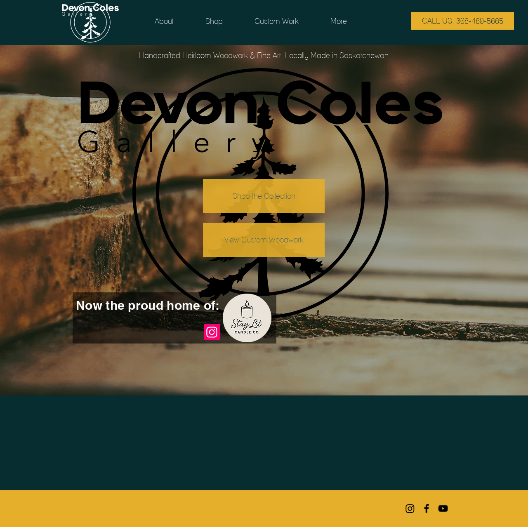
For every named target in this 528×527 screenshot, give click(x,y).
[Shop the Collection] (264, 196)
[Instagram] (212, 332)
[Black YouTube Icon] (443, 508)
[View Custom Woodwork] (264, 240)
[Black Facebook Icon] (426, 508)
